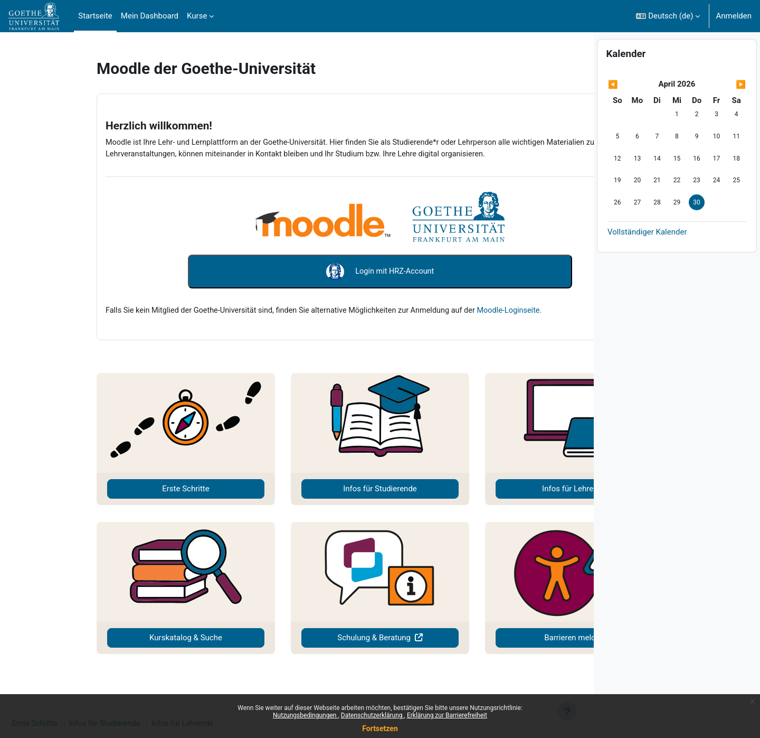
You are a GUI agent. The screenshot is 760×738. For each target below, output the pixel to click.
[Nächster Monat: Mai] (725, 112)
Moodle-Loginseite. (465, 309)
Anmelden (734, 16)
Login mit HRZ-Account (305, 271)
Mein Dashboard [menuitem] (149, 16)
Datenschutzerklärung (372, 715)
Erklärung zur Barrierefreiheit (447, 715)
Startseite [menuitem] (95, 16)
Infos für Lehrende (489, 488)
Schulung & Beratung (300, 637)
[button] (668, 16)
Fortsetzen (380, 728)
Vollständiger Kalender (647, 260)
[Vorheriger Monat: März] (628, 112)
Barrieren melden (489, 637)
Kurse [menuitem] (197, 16)
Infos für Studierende (306, 488)
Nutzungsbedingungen (305, 715)
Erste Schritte (121, 488)
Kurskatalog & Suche (121, 637)
